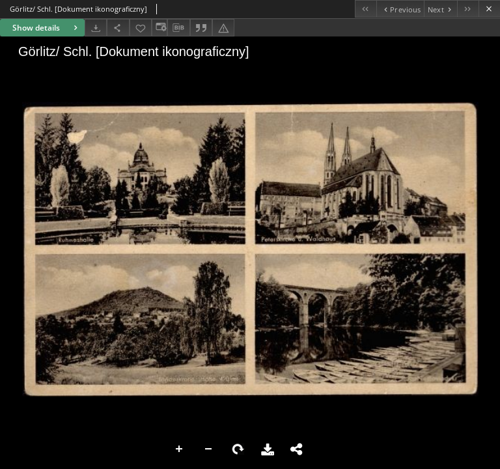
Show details (46, 27)
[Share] (118, 27)
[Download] (96, 27)
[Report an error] (223, 27)
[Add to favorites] (141, 27)
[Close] (489, 9)
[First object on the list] (365, 9)
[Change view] (159, 27)
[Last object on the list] (468, 9)
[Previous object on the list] (400, 9)
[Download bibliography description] (178, 28)
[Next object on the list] (440, 9)
